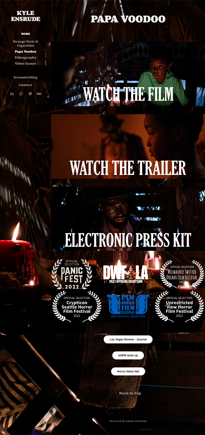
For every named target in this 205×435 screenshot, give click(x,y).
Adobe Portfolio (136, 421)
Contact (25, 85)
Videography (25, 57)
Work (25, 34)
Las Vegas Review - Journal (128, 339)
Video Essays (25, 63)
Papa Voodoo (25, 51)
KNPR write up (128, 355)
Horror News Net (128, 371)
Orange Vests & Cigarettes (25, 43)
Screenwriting (25, 77)
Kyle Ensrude (25, 16)
